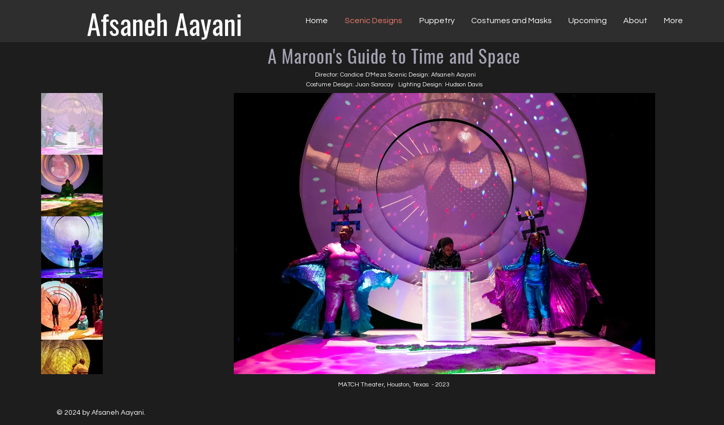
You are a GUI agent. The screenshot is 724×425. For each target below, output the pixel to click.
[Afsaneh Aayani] (164, 23)
